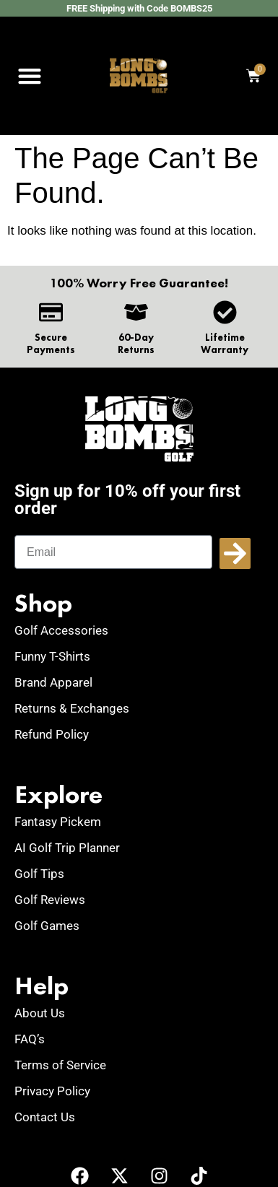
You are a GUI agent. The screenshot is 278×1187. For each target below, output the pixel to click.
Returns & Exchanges (71, 708)
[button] (29, 76)
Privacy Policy (52, 1091)
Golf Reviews (49, 899)
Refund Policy (51, 734)
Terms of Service (60, 1065)
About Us (39, 1013)
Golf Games (46, 925)
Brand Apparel (53, 682)
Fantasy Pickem (57, 821)
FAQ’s (29, 1039)
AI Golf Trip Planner (67, 847)
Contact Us (44, 1117)
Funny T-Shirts (52, 656)
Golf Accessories (61, 630)
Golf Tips (39, 873)
